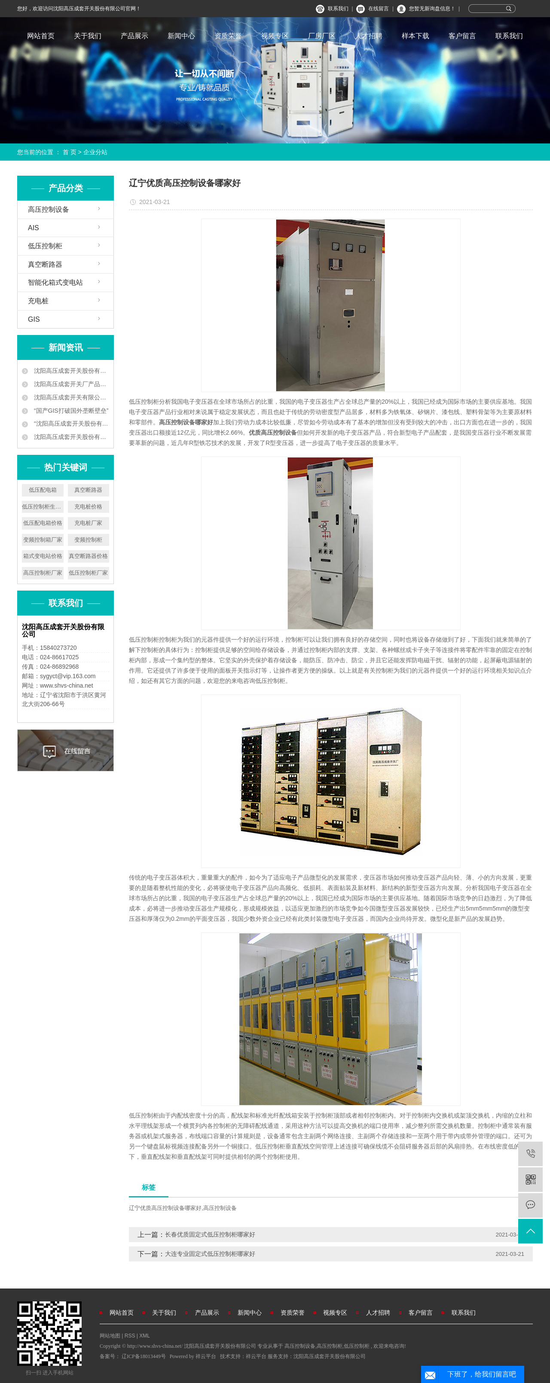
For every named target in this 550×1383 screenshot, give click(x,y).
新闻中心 (181, 36)
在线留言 (378, 9)
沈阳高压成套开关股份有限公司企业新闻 (70, 370)
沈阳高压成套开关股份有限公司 (329, 1356)
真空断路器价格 (88, 556)
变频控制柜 (88, 539)
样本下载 (415, 36)
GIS (34, 319)
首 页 (69, 152)
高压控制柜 (329, 1346)
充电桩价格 (88, 506)
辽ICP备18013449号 (144, 1356)
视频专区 (275, 36)
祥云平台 (206, 1356)
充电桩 (38, 301)
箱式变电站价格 (42, 556)
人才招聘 (368, 36)
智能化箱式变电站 (55, 282)
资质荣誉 (228, 36)
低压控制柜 (45, 246)
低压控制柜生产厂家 (43, 506)
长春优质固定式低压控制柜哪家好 (210, 1234)
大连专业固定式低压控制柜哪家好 (210, 1253)
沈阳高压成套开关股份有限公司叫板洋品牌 (70, 436)
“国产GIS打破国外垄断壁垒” (70, 410)
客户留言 (462, 36)
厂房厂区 (322, 36)
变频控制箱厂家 (42, 539)
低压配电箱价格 (42, 523)
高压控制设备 (48, 209)
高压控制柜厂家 (42, 573)
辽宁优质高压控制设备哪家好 (165, 1208)
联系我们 (338, 9)
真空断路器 (45, 264)
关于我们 (87, 36)
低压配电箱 (43, 490)
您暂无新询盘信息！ (432, 9)
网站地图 (111, 1336)
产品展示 (134, 36)
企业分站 (95, 152)
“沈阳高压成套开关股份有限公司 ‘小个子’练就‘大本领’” (70, 423)
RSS (130, 1336)
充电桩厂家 (88, 523)
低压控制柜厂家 (88, 573)
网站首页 (41, 36)
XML (144, 1336)
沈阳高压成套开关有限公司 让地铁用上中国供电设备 (70, 397)
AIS (33, 228)
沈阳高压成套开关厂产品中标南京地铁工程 (70, 384)
